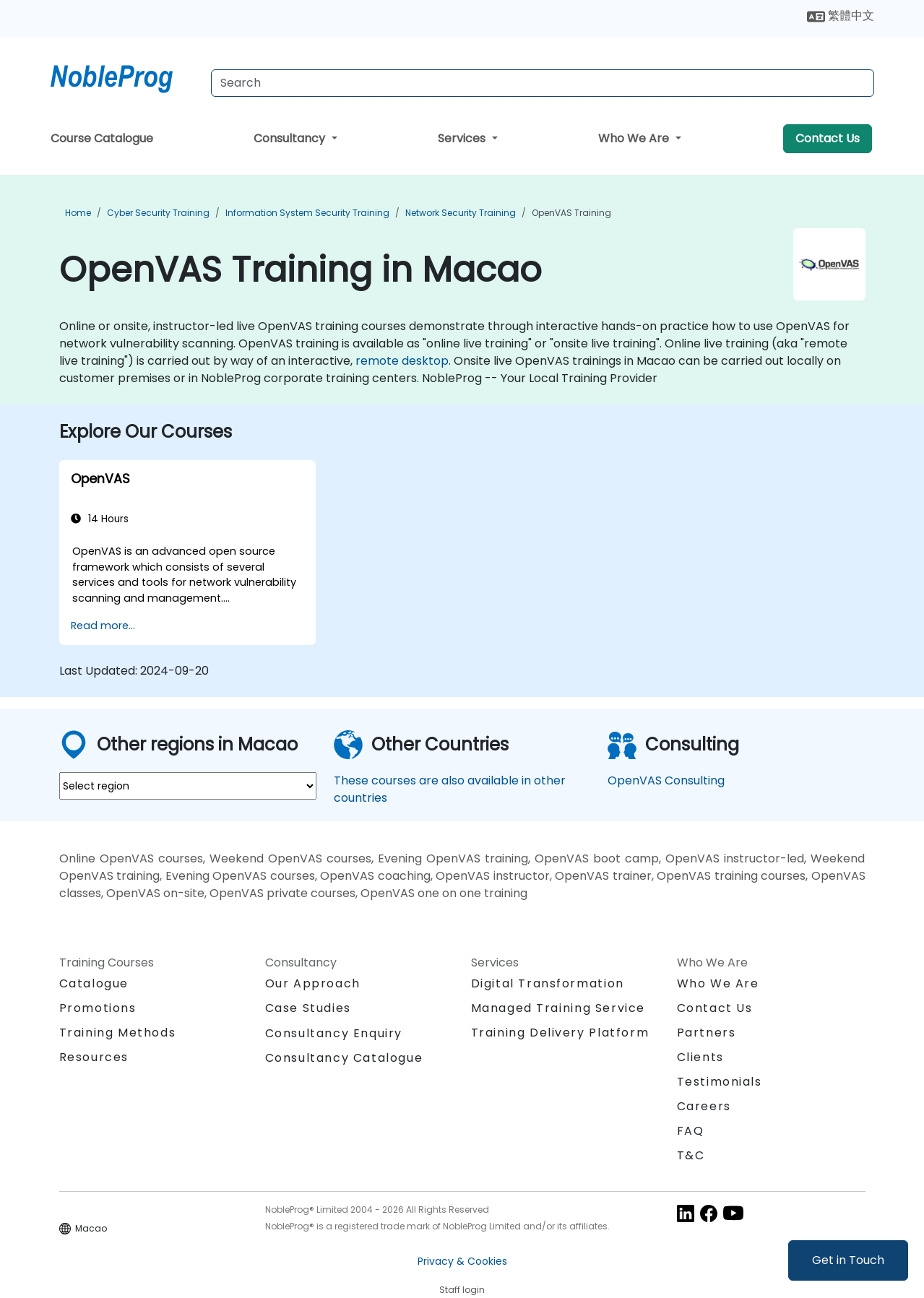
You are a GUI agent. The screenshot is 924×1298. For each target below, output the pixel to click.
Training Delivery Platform (560, 1032)
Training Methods (117, 1032)
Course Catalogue (102, 138)
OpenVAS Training (571, 213)
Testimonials (719, 1081)
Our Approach (312, 983)
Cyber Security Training (158, 213)
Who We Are (635, 138)
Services (463, 138)
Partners (706, 1032)
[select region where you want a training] (187, 786)
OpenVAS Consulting (666, 780)
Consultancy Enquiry (333, 1033)
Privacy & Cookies (462, 1261)
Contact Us (827, 138)
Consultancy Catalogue (344, 1058)
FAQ (690, 1130)
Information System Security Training (307, 213)
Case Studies (308, 1008)
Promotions (98, 1008)
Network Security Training (460, 213)
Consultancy (291, 138)
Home (78, 213)
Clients (700, 1057)
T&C (691, 1155)
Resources (94, 1057)
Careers (704, 1106)
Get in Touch (848, 1260)
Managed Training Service (558, 1008)
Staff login (462, 1290)
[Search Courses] (542, 83)
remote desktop (402, 360)
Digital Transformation (547, 983)
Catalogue (94, 983)
